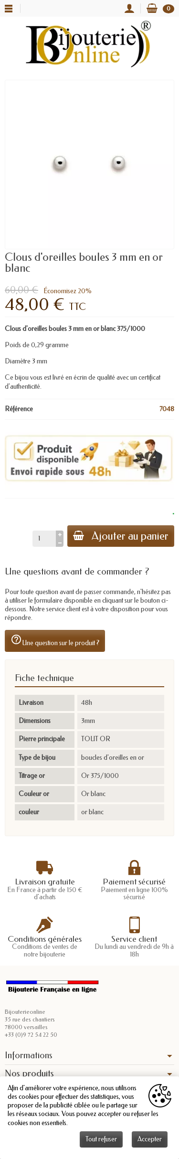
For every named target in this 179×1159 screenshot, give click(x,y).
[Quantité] (44, 539)
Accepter (149, 1139)
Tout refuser (101, 1139)
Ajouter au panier (120, 536)
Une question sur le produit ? (55, 640)
